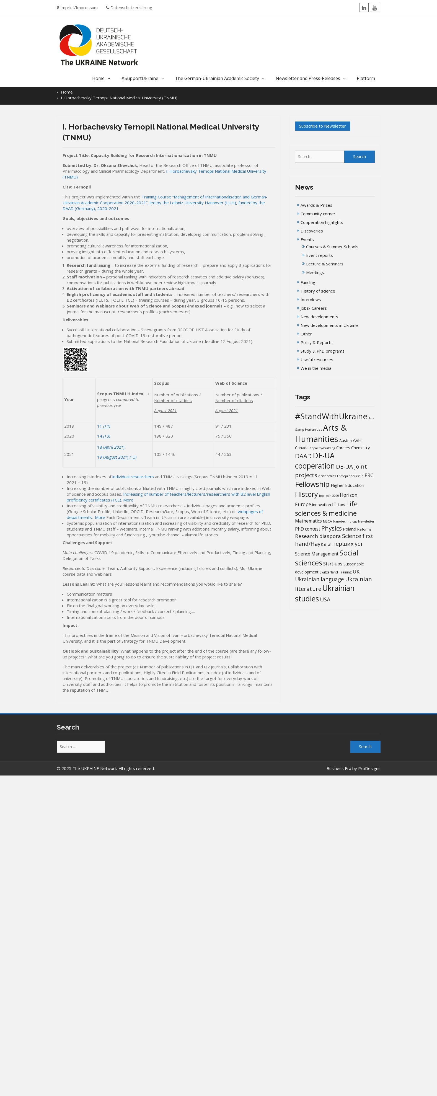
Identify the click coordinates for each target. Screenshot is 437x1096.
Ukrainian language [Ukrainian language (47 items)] (319, 579)
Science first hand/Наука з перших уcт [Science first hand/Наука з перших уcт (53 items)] (334, 539)
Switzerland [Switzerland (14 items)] (329, 572)
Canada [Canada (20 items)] (302, 447)
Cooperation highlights (322, 222)
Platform (366, 78)
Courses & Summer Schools (332, 246)
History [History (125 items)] (306, 494)
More (128, 500)
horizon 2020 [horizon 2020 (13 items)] (329, 495)
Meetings (315, 272)
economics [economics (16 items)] (327, 476)
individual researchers (133, 476)
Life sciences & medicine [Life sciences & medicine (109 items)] (326, 508)
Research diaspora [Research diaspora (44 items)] (318, 536)
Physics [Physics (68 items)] (331, 528)
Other (306, 334)
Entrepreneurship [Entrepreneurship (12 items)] (350, 476)
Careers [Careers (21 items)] (343, 447)
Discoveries (312, 231)
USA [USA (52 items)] (325, 599)
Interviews (311, 299)
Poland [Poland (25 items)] (349, 529)
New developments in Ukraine (329, 325)
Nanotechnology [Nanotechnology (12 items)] (345, 521)
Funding (308, 282)
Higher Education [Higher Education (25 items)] (347, 485)
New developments (319, 316)
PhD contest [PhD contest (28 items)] (307, 529)
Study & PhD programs (323, 351)
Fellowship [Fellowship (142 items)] (312, 484)
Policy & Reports (317, 342)
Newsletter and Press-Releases (308, 78)
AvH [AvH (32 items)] (357, 440)
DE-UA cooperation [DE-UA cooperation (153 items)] (315, 461)
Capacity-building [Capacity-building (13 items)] (322, 448)
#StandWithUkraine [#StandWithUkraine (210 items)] (331, 416)
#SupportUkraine (139, 78)
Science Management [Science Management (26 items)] (316, 554)
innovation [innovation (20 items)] (321, 504)
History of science (318, 291)
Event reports (319, 255)
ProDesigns (369, 768)
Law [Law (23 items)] (341, 504)
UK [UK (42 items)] (356, 571)
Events (307, 239)
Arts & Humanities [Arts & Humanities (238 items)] (321, 433)
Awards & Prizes (316, 205)
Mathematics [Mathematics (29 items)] (308, 521)
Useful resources (317, 359)
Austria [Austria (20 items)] (345, 440)
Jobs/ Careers (314, 308)
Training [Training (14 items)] (345, 572)
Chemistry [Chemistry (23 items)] (360, 447)
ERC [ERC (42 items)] (369, 475)
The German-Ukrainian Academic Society (217, 78)
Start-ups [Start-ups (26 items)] (332, 564)
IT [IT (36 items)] (334, 504)
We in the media (316, 368)
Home (98, 78)
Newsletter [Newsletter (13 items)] (366, 521)
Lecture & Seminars (324, 264)
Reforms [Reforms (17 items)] (364, 529)
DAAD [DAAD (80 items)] (303, 456)
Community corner (318, 213)
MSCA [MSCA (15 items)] (327, 521)
